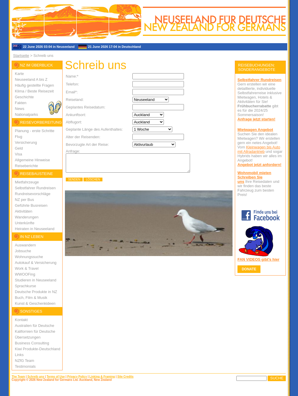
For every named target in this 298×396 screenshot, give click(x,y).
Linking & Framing (102, 376)
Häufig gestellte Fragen (34, 85)
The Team (18, 376)
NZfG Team (24, 360)
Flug (18, 136)
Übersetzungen (27, 337)
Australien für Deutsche (34, 325)
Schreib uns (35, 376)
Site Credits (125, 376)
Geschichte (24, 97)
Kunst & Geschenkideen (35, 303)
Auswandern (25, 245)
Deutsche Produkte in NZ (36, 292)
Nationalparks (26, 114)
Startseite (21, 55)
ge (48, 194)
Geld (19, 148)
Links (19, 355)
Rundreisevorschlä (30, 194)
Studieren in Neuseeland (35, 280)
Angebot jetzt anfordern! (259, 164)
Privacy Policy (77, 376)
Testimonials (25, 366)
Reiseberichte (26, 166)
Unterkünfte (24, 223)
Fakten (20, 103)
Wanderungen (26, 217)
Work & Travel (26, 268)
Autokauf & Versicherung (35, 262)
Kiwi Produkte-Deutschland (37, 349)
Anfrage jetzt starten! (256, 119)
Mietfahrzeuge (27, 182)
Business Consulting (32, 343)
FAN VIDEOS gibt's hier (258, 259)
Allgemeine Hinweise (32, 160)
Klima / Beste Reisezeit (34, 91)
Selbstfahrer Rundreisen (35, 188)
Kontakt (21, 320)
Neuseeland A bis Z (31, 79)
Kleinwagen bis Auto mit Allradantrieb (258, 149)
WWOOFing (25, 274)
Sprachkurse (25, 286)
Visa (18, 154)
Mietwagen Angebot (255, 129)
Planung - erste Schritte (34, 131)
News (19, 108)
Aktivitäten (23, 211)
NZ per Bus (24, 199)
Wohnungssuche (29, 257)
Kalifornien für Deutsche (35, 331)
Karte (19, 73)
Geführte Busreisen (31, 205)
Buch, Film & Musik (31, 297)
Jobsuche (23, 251)
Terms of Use (56, 376)
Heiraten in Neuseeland (34, 229)
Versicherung (26, 142)
